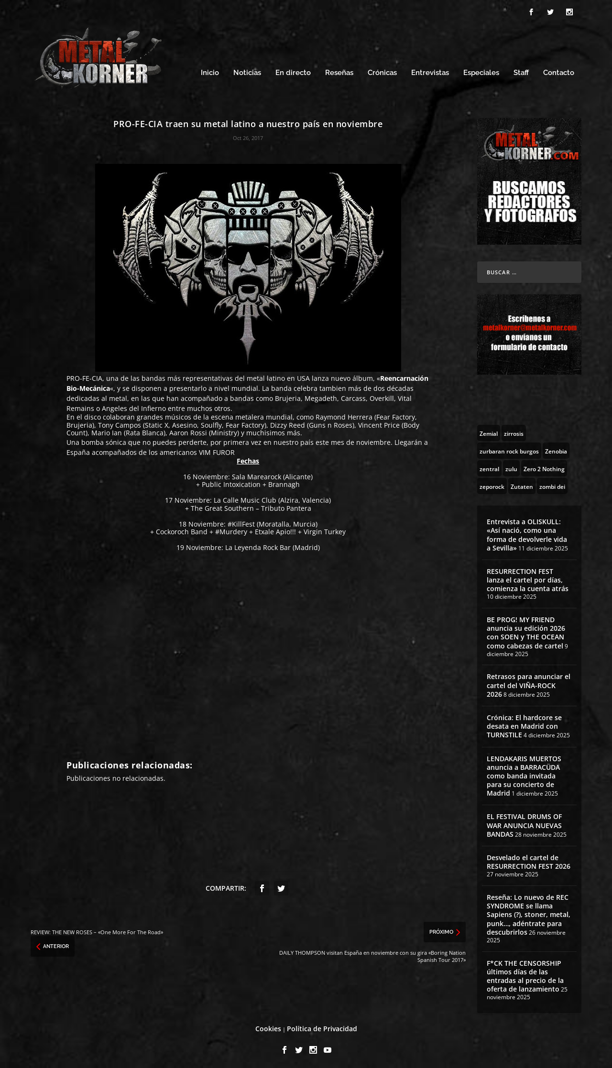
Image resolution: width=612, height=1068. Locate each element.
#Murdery (231, 529)
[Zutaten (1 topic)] (522, 483)
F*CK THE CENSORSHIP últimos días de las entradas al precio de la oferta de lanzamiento (525, 973)
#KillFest (241, 521)
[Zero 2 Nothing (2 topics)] (544, 465)
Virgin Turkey (325, 529)
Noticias (247, 70)
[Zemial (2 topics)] (488, 430)
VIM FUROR (217, 449)
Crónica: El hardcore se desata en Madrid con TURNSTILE (524, 723)
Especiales (481, 70)
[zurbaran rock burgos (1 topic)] (509, 448)
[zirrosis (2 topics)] (514, 430)
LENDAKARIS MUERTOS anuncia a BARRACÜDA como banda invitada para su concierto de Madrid (524, 773)
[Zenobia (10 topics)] (556, 448)
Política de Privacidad (322, 1025)
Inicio (210, 70)
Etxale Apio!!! (275, 529)
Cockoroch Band (182, 529)
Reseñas (339, 70)
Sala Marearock (256, 473)
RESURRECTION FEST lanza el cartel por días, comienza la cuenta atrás (527, 577)
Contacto (558, 70)
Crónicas (382, 70)
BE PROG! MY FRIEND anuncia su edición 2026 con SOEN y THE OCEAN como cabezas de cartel (526, 629)
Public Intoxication (231, 481)
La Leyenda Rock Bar (258, 545)
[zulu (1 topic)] (511, 465)
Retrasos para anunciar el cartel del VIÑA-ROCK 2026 (528, 682)
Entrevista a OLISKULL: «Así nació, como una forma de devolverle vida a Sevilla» (527, 532)
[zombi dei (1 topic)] (552, 483)
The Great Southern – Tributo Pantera (251, 505)
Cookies (268, 1025)
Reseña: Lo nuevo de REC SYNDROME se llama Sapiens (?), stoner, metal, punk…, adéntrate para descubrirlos (528, 912)
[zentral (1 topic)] (489, 465)
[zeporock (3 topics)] (492, 483)
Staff (521, 70)
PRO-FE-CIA (84, 375)
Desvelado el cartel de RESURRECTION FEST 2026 (528, 859)
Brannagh (284, 481)
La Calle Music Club (245, 497)
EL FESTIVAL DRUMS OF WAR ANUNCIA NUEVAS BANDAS (524, 822)
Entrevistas (430, 70)
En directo (293, 70)
